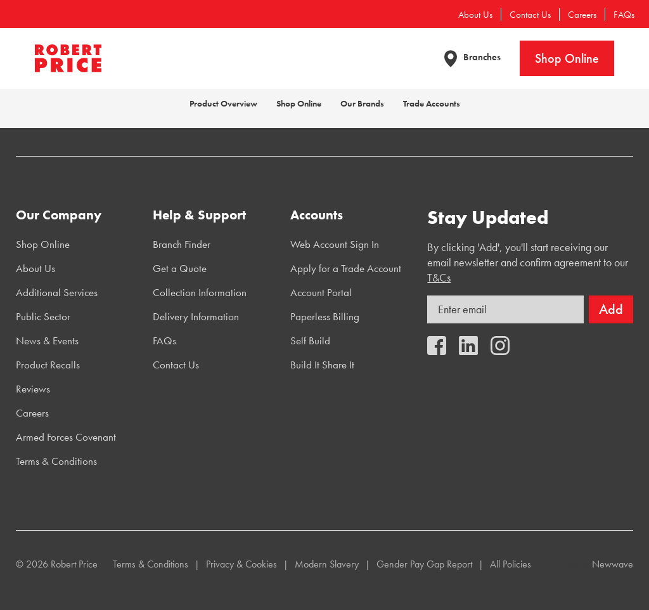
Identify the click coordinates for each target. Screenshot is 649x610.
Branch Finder (181, 244)
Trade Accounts (431, 103)
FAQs (624, 14)
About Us (475, 14)
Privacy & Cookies (241, 564)
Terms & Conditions (56, 461)
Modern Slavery (327, 564)
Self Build (310, 340)
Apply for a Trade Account (345, 268)
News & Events (47, 340)
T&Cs (439, 277)
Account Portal (321, 292)
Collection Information (200, 292)
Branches (482, 57)
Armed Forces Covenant (66, 437)
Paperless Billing (324, 316)
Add (611, 309)
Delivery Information (196, 316)
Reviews (33, 389)
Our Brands (362, 103)
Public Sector (43, 316)
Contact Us (530, 14)
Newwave (612, 564)
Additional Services (57, 292)
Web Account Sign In (334, 244)
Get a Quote (180, 268)
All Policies (510, 564)
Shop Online (567, 58)
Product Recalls (48, 365)
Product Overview (223, 103)
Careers (582, 14)
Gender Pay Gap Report (424, 564)
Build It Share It (322, 365)
